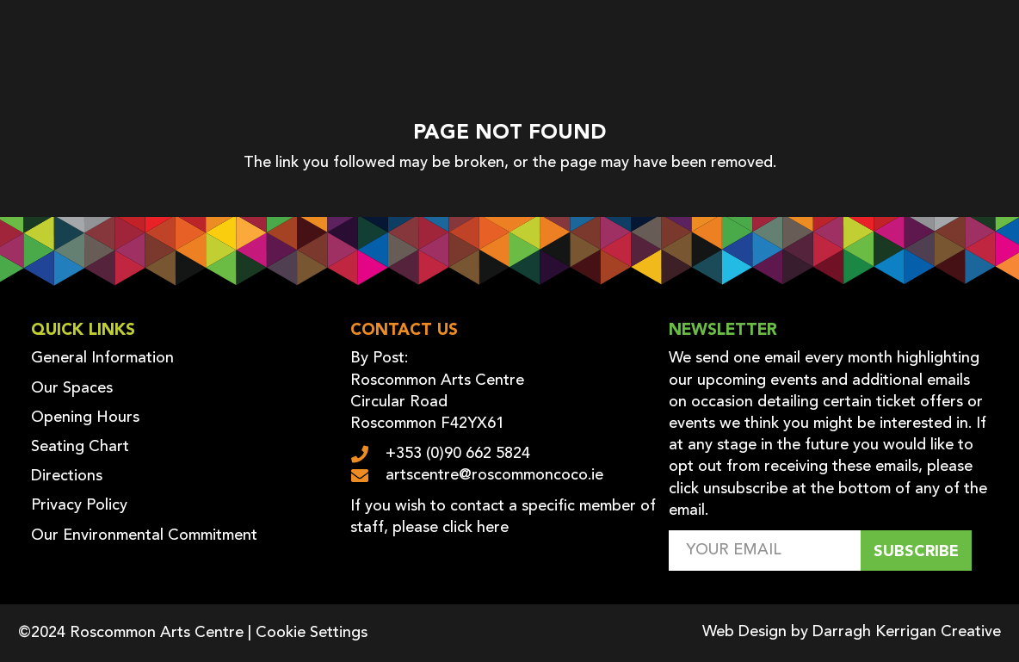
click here (475, 527)
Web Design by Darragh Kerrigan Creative (851, 632)
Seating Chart (80, 447)
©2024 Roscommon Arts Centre (131, 632)
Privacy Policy (79, 505)
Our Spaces (72, 388)
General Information (102, 358)
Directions (66, 476)
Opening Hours (85, 417)
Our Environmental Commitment (144, 535)
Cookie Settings (311, 632)
